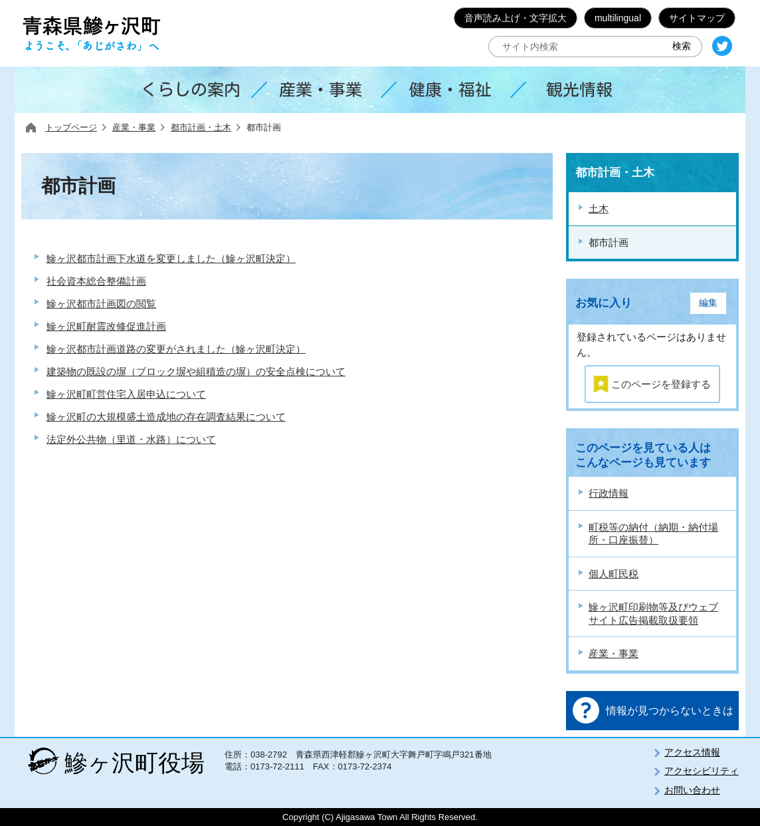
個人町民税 (613, 573)
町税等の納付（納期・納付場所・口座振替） (653, 533)
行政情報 (608, 493)
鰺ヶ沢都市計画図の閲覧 (101, 303)
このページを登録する (661, 384)
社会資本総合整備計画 (96, 281)
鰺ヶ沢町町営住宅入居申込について (126, 394)
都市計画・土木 (201, 127)
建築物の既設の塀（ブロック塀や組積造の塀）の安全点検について (196, 371)
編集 (708, 303)
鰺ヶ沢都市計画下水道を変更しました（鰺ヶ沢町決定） (171, 258)
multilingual (618, 18)
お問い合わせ (692, 790)
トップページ (71, 127)
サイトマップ (697, 18)
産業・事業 (133, 127)
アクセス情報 (692, 752)
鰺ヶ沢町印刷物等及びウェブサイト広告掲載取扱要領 (653, 613)
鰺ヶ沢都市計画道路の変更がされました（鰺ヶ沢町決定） (176, 348)
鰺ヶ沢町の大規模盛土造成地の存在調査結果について (166, 416)
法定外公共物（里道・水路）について (131, 439)
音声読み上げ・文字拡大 (515, 18)
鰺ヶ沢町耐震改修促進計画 (106, 326)
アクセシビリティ (701, 770)
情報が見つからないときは (669, 710)
